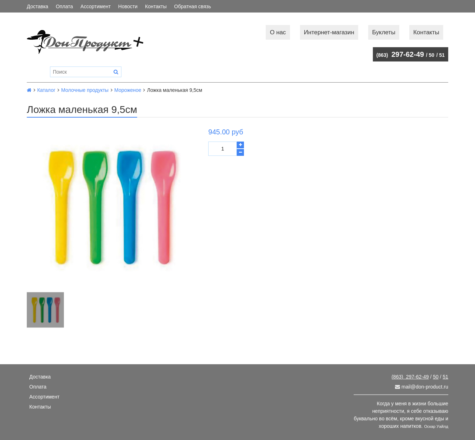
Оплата (64, 6)
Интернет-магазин (329, 32)
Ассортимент (95, 6)
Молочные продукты (85, 90)
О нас (278, 32)
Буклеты (383, 32)
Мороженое (127, 90)
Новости (128, 6)
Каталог (46, 90)
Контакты (155, 6)
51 (442, 55)
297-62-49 (400, 54)
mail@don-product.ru (421, 387)
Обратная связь (192, 6)
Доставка (37, 6)
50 (432, 55)
